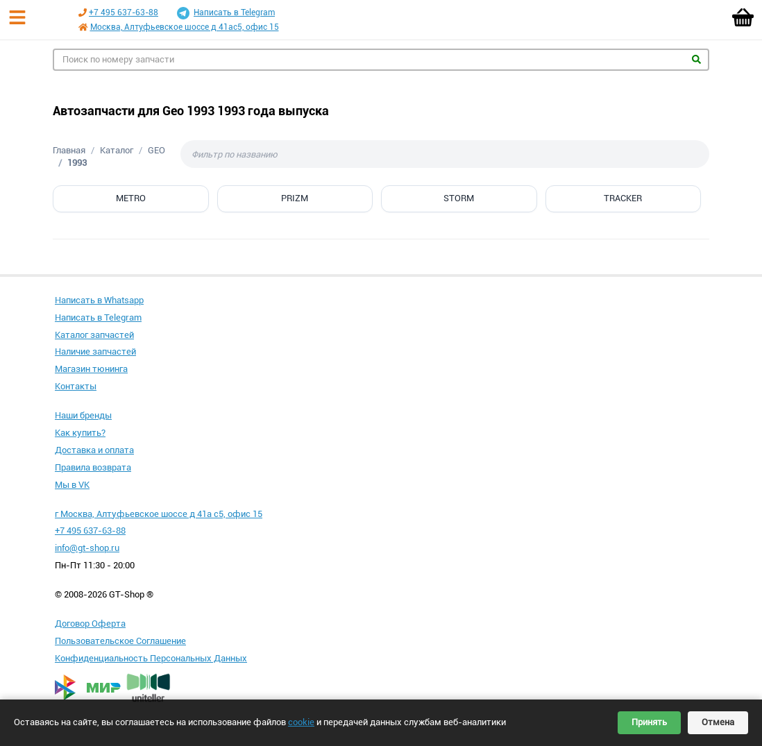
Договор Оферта (90, 623)
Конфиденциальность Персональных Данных (151, 658)
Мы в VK (72, 485)
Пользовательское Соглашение (120, 641)
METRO (131, 198)
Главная (69, 150)
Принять (649, 722)
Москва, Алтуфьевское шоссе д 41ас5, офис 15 (184, 27)
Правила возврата (93, 467)
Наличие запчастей (95, 351)
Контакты (75, 386)
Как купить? (80, 432)
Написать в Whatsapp (99, 300)
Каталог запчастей (94, 335)
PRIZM (294, 198)
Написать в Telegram (226, 13)
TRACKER (623, 198)
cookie (301, 722)
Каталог (116, 150)
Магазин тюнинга (91, 369)
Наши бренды (83, 415)
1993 (77, 163)
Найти (696, 59)
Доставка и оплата (94, 450)
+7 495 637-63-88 (123, 12)
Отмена (718, 722)
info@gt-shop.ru (87, 548)
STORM (458, 198)
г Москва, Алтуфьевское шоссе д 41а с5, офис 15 (158, 514)
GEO (156, 150)
